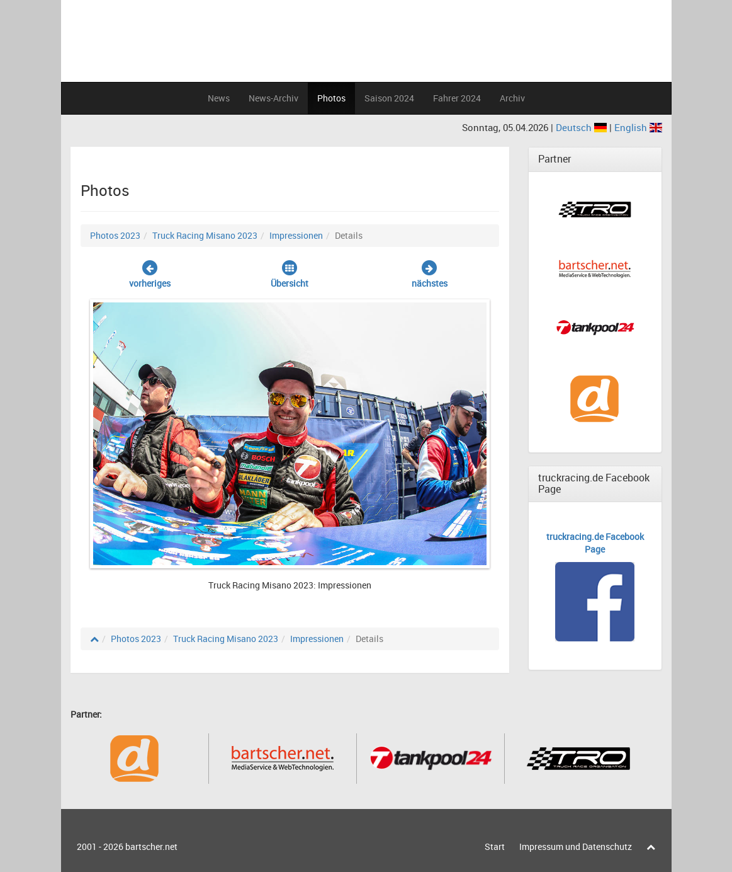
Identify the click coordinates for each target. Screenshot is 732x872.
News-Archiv (273, 98)
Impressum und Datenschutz (575, 846)
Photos (331, 98)
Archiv (512, 98)
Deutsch (582, 127)
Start (495, 846)
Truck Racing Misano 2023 (204, 235)
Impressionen (296, 235)
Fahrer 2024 (457, 98)
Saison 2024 (389, 98)
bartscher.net (151, 846)
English (638, 127)
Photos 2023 (115, 235)
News (219, 98)
